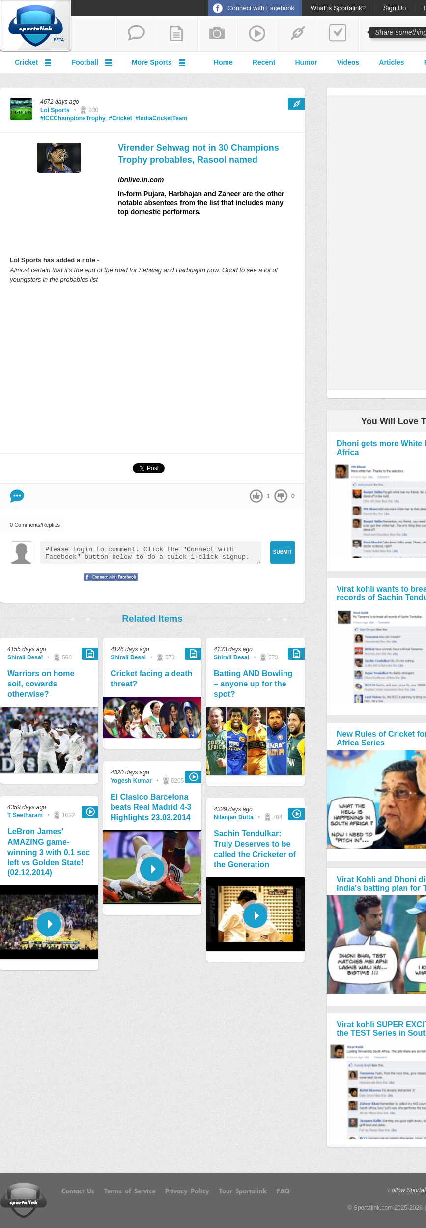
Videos (348, 62)
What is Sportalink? (338, 8)
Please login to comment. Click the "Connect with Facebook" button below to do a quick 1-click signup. (150, 552)
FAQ (283, 1191)
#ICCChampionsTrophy (73, 118)
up (256, 496)
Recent (264, 62)
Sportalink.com (373, 1207)
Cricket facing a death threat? (151, 678)
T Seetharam (25, 815)
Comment (17, 496)
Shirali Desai (25, 657)
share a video (257, 34)
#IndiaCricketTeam (161, 118)
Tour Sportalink (243, 1191)
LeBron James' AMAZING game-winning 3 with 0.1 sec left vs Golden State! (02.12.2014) (48, 852)
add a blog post (177, 34)
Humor (306, 62)
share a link (298, 34)
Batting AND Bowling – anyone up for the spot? (253, 683)
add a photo (217, 34)
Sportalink (36, 26)
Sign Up (394, 8)
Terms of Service (129, 1191)
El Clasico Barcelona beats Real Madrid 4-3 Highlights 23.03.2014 (151, 807)
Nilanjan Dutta (234, 817)
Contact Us (77, 1191)
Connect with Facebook (260, 8)
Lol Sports (54, 110)
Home (223, 62)
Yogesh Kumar (131, 780)
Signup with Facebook (108, 583)
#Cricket (120, 118)
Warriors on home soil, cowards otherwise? (40, 683)
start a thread (136, 34)
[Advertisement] (152, 368)
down (280, 496)
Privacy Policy (187, 1191)
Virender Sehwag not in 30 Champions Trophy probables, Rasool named (198, 153)
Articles (391, 62)
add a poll (338, 34)
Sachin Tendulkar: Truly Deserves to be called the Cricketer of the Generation (255, 848)
